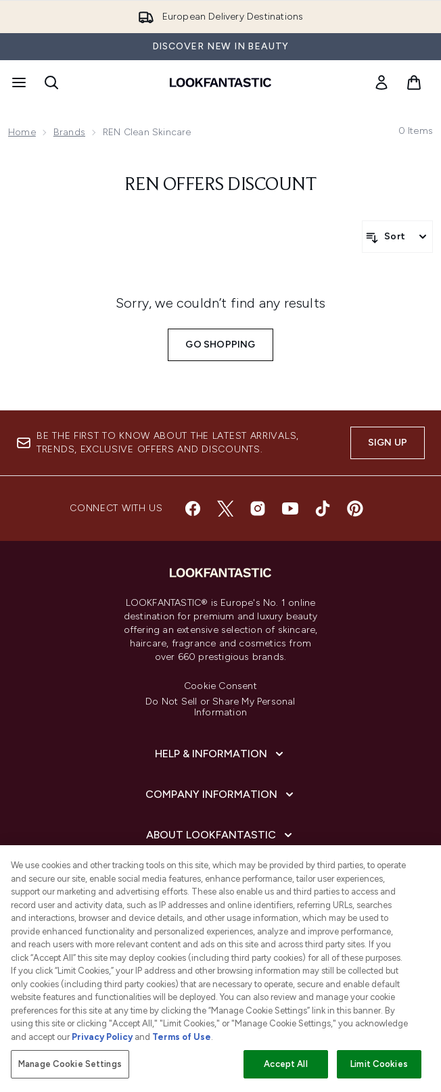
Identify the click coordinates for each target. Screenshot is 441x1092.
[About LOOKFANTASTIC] (220, 835)
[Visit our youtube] (290, 508)
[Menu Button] (17, 82)
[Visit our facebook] (193, 508)
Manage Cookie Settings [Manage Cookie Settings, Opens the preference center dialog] (70, 1064)
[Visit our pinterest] (355, 508)
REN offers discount (220, 185)
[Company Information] (220, 794)
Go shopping (220, 344)
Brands (69, 132)
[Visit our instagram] (257, 508)
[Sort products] (397, 236)
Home (22, 132)
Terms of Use (181, 1037)
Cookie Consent (220, 686)
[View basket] (414, 82)
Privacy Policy (102, 1037)
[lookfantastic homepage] (220, 82)
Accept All (285, 1064)
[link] (381, 82)
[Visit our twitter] (225, 508)
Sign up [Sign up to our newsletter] (387, 442)
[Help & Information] (220, 753)
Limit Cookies (379, 1064)
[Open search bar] (51, 82)
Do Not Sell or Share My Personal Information (220, 707)
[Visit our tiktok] (322, 508)
